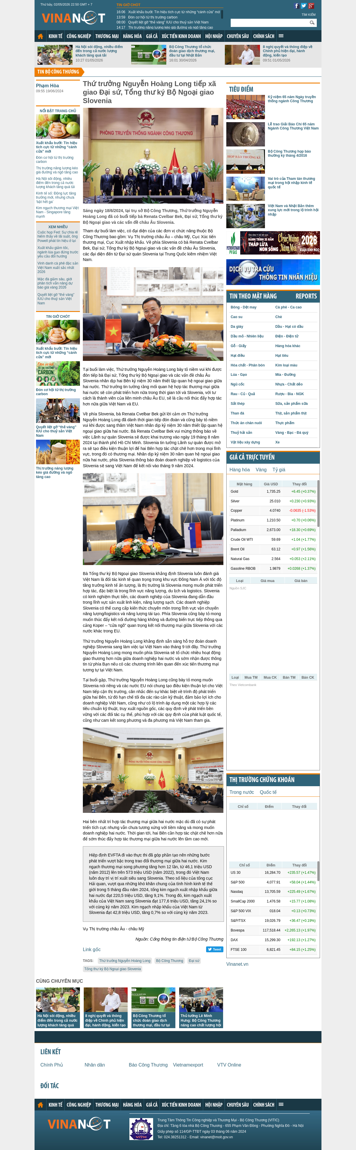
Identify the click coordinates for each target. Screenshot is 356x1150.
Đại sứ (194, 961)
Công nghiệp (79, 37)
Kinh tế (55, 37)
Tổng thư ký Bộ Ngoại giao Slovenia (112, 969)
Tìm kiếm (309, 14)
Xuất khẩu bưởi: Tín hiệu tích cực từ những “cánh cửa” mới (169, 12)
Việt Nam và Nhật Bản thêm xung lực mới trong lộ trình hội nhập (293, 210)
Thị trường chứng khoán (262, 780)
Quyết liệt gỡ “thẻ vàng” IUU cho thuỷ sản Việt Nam (163, 22)
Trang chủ (40, 36)
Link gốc (92, 949)
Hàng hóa (132, 37)
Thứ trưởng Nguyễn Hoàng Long (124, 961)
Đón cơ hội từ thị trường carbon (147, 17)
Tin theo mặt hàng (253, 296)
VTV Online (229, 1064)
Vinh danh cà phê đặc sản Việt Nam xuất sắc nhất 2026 (57, 267)
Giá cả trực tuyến (252, 457)
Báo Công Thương (148, 1064)
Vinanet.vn (237, 964)
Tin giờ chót (129, 5)
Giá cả (152, 37)
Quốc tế (268, 792)
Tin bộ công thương (58, 72)
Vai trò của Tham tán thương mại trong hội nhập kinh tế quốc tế (291, 183)
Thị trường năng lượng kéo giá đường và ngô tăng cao (165, 27)
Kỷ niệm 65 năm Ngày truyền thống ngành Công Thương (292, 99)
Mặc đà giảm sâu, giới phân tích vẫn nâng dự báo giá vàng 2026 (55, 283)
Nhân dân (95, 1064)
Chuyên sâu (238, 37)
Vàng (261, 469)
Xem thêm (281, 35)
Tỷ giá (279, 469)
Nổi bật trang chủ (58, 111)
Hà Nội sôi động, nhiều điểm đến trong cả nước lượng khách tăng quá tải (99, 51)
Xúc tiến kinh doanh (181, 37)
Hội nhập (213, 37)
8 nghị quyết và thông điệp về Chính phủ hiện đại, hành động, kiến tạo (287, 51)
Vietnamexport (188, 1064)
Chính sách (263, 37)
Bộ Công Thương (169, 961)
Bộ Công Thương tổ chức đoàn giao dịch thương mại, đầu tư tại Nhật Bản (192, 51)
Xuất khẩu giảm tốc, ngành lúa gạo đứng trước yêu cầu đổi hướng (57, 252)
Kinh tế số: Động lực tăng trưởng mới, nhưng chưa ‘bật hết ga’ (56, 197)
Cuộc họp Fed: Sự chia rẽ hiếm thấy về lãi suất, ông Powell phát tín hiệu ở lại (57, 236)
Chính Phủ (51, 1064)
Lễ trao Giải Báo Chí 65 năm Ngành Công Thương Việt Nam (293, 126)
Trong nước (242, 792)
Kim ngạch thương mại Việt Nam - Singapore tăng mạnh (57, 212)
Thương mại (107, 37)
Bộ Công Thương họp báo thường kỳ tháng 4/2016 (289, 153)
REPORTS (306, 296)
